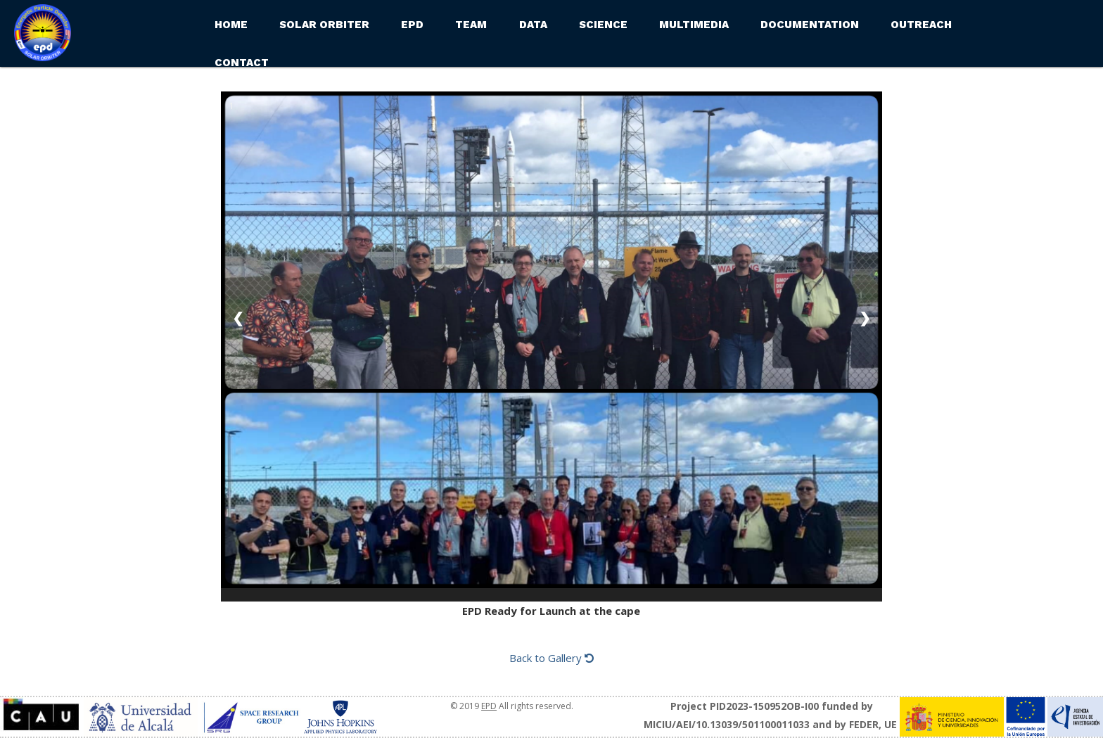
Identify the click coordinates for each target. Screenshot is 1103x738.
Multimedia (694, 24)
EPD (412, 24)
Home (231, 24)
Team (471, 24)
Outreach (921, 24)
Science (603, 24)
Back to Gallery (551, 658)
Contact (242, 62)
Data (533, 24)
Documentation (809, 24)
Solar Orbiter (324, 24)
